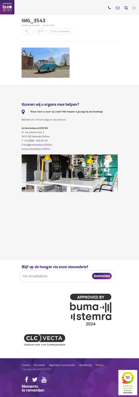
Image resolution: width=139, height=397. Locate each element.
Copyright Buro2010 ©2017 (36, 369)
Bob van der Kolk (32, 25)
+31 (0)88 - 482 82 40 (36, 140)
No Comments (60, 31)
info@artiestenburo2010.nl (38, 144)
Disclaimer (39, 365)
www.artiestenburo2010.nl (36, 149)
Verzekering (85, 365)
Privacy (99, 365)
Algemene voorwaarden (62, 365)
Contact (26, 365)
